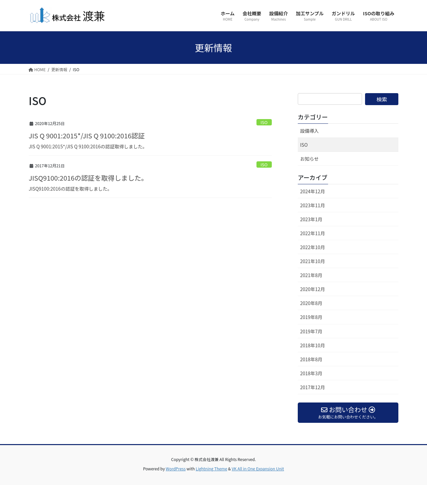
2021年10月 (312, 261)
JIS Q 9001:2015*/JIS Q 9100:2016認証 (87, 135)
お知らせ (309, 158)
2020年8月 (311, 303)
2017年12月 (312, 387)
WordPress (176, 468)
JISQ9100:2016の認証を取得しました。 (88, 178)
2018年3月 (311, 373)
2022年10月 (312, 247)
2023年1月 (311, 219)
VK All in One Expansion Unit (258, 468)
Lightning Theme (211, 468)
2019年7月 (311, 331)
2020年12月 (312, 289)
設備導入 (309, 130)
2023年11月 (312, 205)
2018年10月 (312, 345)
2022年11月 (312, 233)
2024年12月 (312, 191)
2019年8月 (311, 317)
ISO (263, 122)
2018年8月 (311, 359)
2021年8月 (311, 275)
